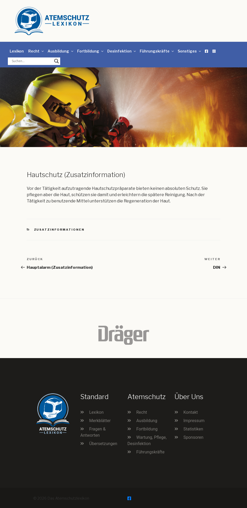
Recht (36, 51)
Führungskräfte (157, 51)
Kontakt (190, 412)
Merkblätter (100, 420)
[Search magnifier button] (56, 61)
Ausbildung (61, 51)
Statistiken (193, 429)
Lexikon (17, 51)
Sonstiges (190, 51)
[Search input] (32, 61)
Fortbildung (90, 51)
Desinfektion (122, 51)
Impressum (194, 420)
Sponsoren (193, 437)
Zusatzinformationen (59, 229)
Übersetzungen (103, 443)
